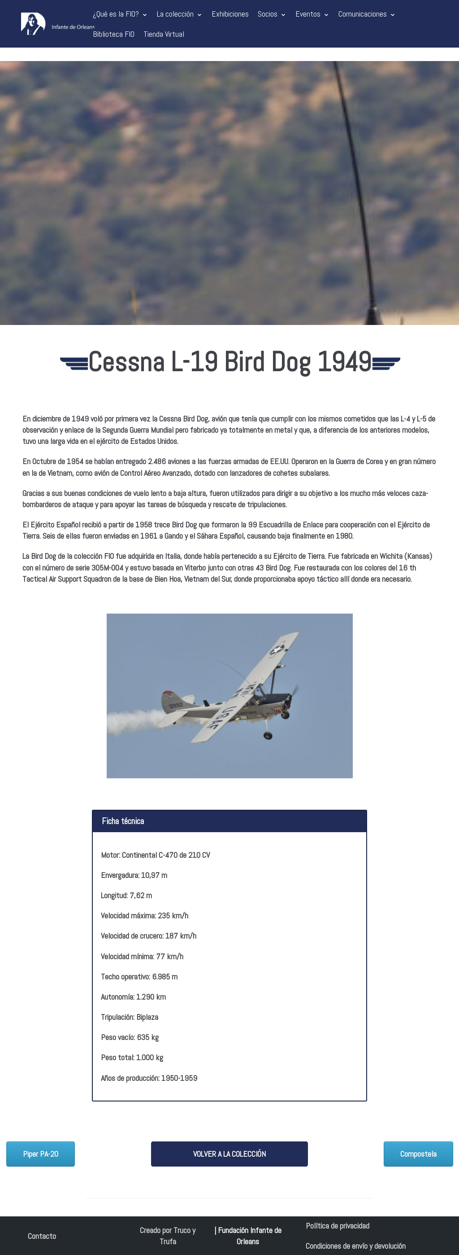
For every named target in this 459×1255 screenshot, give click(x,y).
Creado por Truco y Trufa (167, 1235)
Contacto (42, 1236)
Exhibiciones (230, 14)
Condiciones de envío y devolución (356, 1246)
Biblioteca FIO (113, 34)
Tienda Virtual (163, 34)
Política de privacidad (337, 1225)
